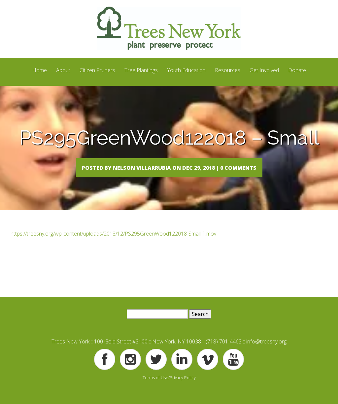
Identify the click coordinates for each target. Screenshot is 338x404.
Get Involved (264, 70)
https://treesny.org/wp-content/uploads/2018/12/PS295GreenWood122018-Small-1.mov (113, 246)
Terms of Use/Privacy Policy (169, 391)
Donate (297, 70)
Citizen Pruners (97, 70)
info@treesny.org (266, 355)
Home (39, 70)
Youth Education (186, 70)
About (63, 70)
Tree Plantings (141, 70)
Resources (227, 70)
